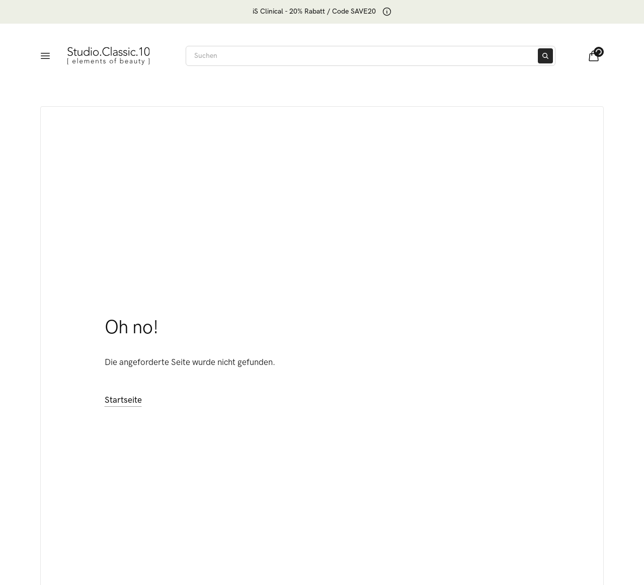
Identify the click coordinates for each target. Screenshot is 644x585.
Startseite (123, 400)
